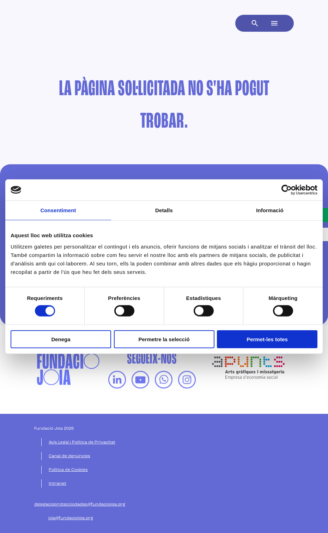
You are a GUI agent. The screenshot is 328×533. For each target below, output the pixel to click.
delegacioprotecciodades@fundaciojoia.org (79, 504)
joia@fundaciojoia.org (70, 518)
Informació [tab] (270, 210)
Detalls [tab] (164, 210)
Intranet (57, 484)
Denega (60, 339)
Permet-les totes (267, 339)
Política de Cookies (68, 470)
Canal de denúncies (69, 456)
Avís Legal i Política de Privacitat (82, 442)
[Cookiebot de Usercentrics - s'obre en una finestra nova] (286, 190)
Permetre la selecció (163, 339)
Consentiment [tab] (58, 210)
